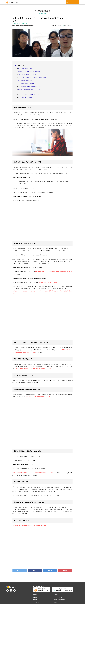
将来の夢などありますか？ (24, 92)
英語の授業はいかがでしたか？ (25, 80)
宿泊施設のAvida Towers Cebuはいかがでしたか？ (30, 86)
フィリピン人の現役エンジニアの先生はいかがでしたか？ (32, 77)
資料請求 (56, 602)
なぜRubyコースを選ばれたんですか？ (27, 74)
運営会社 (35, 594)
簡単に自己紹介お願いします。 (25, 69)
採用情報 (35, 599)
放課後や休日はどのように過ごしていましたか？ (30, 89)
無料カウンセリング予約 (72, 2)
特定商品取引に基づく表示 (59, 599)
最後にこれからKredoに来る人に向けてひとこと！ (30, 95)
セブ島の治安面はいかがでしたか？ (26, 83)
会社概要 (35, 597)
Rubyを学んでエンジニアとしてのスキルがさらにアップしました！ (28, 6)
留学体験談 (12, 6)
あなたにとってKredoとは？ (25, 98)
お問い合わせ (36, 602)
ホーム (7, 6)
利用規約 (56, 594)
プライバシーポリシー (58, 597)
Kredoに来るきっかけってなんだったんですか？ (29, 71)
